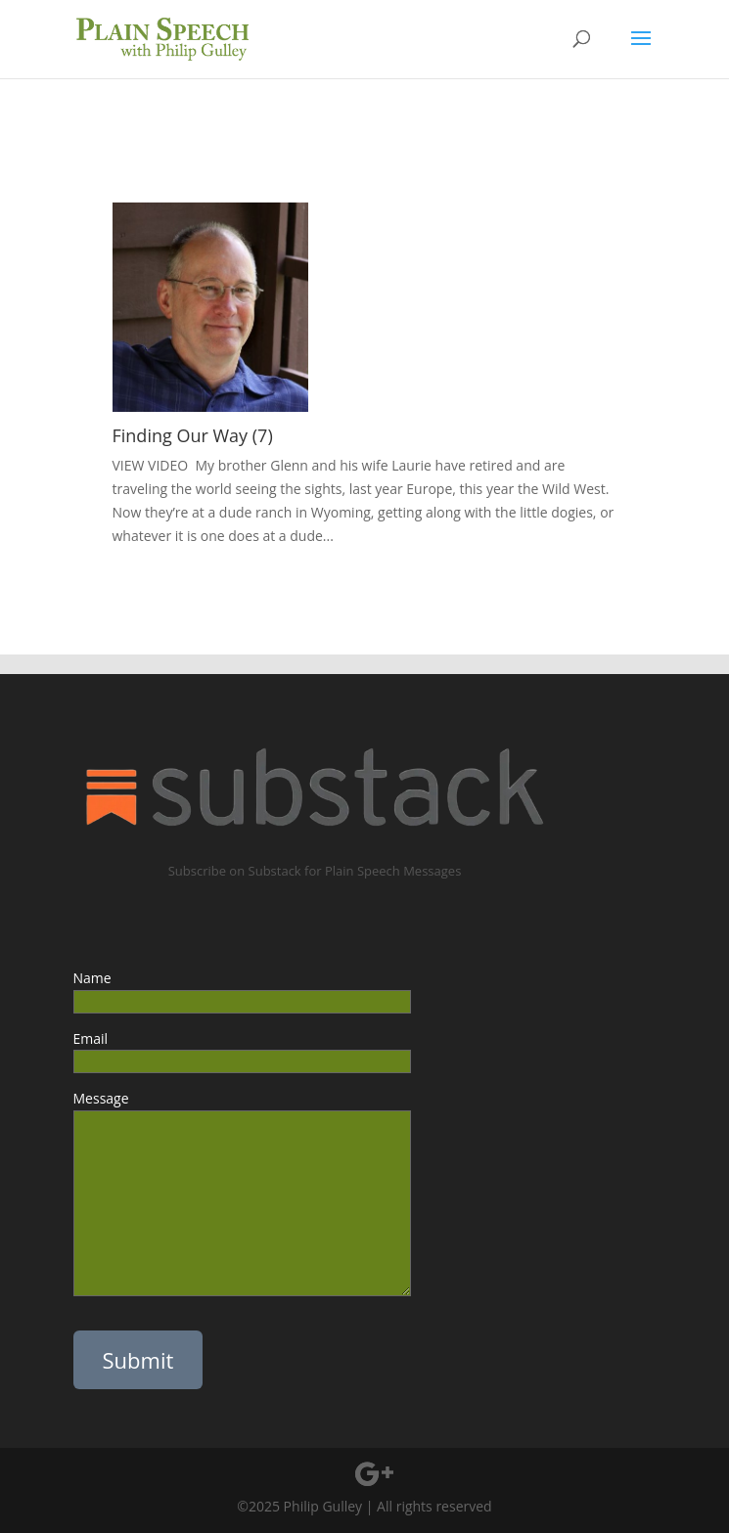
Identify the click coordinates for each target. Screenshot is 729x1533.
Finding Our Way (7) (193, 435)
